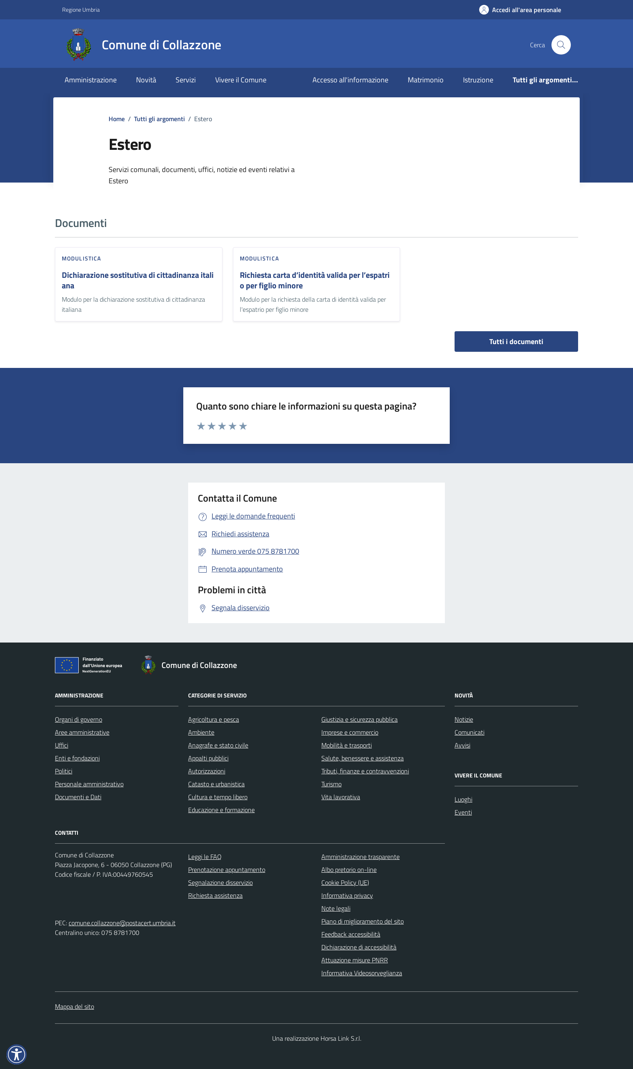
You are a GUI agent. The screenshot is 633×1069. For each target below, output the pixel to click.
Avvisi (462, 745)
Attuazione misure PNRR (354, 960)
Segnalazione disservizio (220, 882)
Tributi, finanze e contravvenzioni (365, 771)
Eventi (463, 812)
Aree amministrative (82, 732)
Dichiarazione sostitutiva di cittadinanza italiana (138, 280)
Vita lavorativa (340, 797)
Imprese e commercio (349, 732)
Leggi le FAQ (205, 856)
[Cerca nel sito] (561, 45)
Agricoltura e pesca (213, 719)
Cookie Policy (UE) (345, 882)
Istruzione (478, 79)
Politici (63, 771)
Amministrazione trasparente (360, 856)
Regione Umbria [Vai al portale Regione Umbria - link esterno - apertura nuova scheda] (81, 9)
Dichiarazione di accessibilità (358, 947)
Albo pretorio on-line (349, 869)
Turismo (331, 784)
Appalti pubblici (208, 758)
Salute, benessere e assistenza (362, 758)
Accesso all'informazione (350, 79)
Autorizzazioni (206, 771)
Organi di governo (78, 719)
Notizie (464, 719)
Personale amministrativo (89, 784)
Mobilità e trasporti (346, 745)
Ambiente (201, 732)
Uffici (61, 745)
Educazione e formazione (221, 810)
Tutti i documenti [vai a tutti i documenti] (516, 341)
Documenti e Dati (78, 797)
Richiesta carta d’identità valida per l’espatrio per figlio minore (315, 280)
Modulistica (81, 258)
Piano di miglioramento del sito (362, 921)
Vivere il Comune (240, 79)
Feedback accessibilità (350, 934)
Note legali (335, 908)
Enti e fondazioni (77, 758)
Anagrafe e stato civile (218, 745)
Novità (146, 79)
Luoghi (463, 799)
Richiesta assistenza (215, 895)
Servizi (186, 79)
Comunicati (469, 732)
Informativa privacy (347, 895)
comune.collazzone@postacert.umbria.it (122, 923)
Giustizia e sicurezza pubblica (359, 719)
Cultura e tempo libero (217, 797)
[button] (16, 1054)
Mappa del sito (74, 1006)
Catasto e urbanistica (216, 784)
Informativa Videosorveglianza (361, 973)
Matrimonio (426, 79)
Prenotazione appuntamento (226, 869)
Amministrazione (91, 79)
